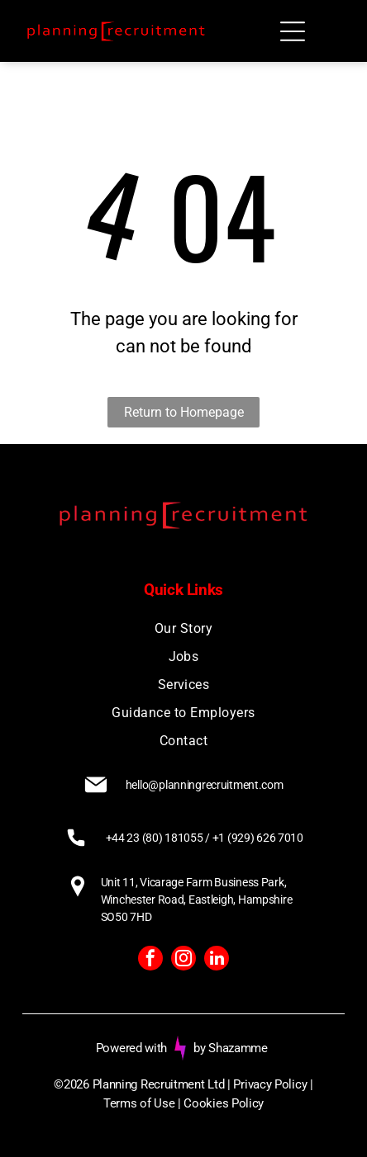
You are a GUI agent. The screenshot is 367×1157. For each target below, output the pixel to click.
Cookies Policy (224, 1103)
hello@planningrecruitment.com (205, 784)
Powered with (131, 1048)
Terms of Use (138, 1103)
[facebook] (150, 960)
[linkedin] (216, 960)
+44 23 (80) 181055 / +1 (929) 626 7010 (204, 837)
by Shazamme (230, 1048)
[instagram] (183, 960)
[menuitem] (184, 629)
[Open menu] (292, 31)
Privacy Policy (270, 1084)
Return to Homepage (184, 412)
